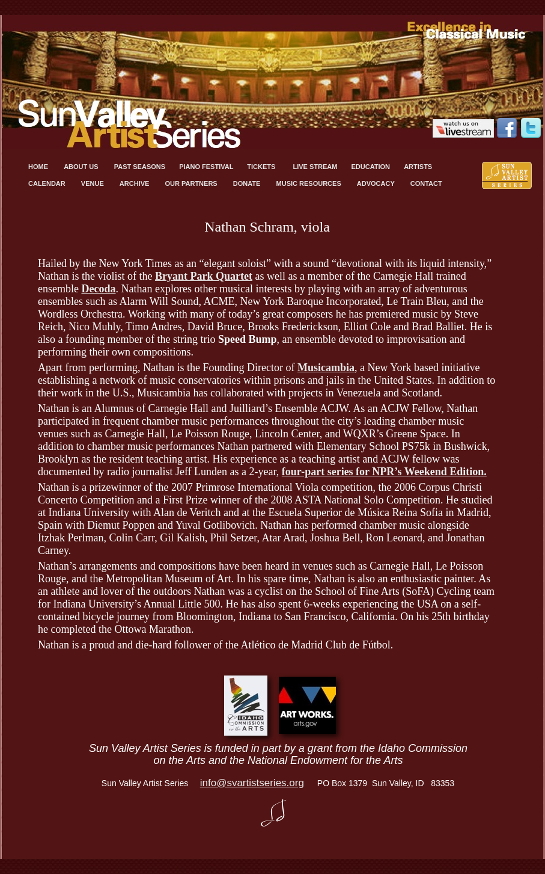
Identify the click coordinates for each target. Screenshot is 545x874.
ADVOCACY (377, 183)
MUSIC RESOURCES (310, 183)
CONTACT (426, 183)
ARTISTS (419, 166)
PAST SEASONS (140, 166)
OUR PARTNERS (193, 183)
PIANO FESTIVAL (207, 166)
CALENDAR (48, 183)
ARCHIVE (136, 183)
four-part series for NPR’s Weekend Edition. (384, 472)
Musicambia (326, 368)
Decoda (98, 289)
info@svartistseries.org (252, 783)
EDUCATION (371, 166)
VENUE (94, 183)
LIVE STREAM (316, 166)
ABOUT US (83, 166)
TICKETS (264, 166)
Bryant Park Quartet (203, 276)
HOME (40, 166)
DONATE (248, 183)
